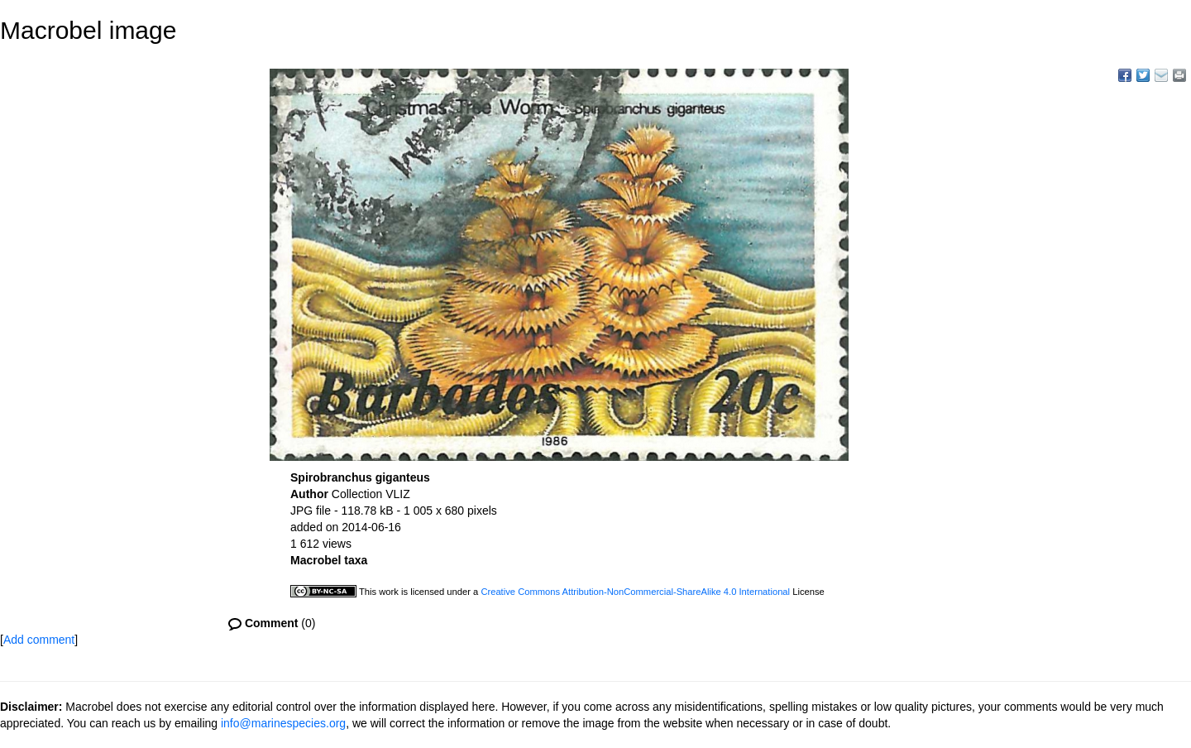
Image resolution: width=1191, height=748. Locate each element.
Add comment (38, 639)
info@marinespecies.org (283, 723)
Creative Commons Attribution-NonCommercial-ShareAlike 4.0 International (635, 592)
